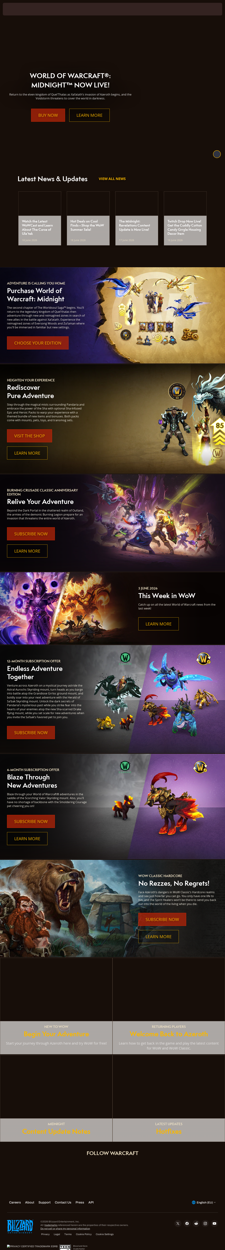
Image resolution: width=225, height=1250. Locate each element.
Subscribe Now (31, 534)
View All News (112, 178)
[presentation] (14, 9)
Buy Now (48, 122)
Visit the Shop (29, 436)
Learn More (89, 122)
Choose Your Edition (37, 343)
